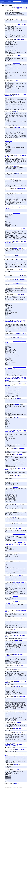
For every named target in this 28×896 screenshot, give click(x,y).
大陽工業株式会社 (17, 732)
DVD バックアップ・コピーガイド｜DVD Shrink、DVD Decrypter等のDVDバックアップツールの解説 (16, 744)
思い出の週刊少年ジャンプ (19, 696)
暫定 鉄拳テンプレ (17, 259)
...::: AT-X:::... (16, 80)
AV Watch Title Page (17, 640)
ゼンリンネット (16, 19)
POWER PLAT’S (17, 728)
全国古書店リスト (17, 523)
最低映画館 (15, 255)
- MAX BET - (16, 769)
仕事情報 (15, 510)
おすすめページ (24, 8)
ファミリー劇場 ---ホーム (19, 24)
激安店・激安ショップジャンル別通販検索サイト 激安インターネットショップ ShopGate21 (15, 321)
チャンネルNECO (17, 55)
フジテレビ (15, 481)
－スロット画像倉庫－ (18, 269)
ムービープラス (16, 63)
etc (23, 7)
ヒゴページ (15, 561)
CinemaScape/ (16, 173)
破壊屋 (14, 629)
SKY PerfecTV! (16, 213)
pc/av (19, 7)
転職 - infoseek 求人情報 (18, 582)
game (21, 7)
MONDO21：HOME (17, 454)
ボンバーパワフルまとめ (18, 279)
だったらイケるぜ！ (17, 504)
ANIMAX (15, 179)
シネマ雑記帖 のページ (18, 283)
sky (24, 7)
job (26, 7)
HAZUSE (15, 553)
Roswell (15, 783)
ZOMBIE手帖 (16, 669)
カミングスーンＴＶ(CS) (18, 287)
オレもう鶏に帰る (17, 722)
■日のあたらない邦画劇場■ (19, 534)
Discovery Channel (17, 248)
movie (17, 7)
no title (14, 10)
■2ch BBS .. (16, 417)
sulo (14, 7)
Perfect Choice (16, 398)
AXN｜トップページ (17, 711)
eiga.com (15, 166)
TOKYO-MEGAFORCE (18, 333)
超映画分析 (15, 764)
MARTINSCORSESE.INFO (19, 749)
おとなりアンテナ (18, 8)
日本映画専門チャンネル (18, 39)
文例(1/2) (15, 517)
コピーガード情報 (17, 575)
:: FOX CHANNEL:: (17, 302)
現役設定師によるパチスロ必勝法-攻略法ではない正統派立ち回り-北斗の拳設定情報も (15, 379)
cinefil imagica (16, 337)
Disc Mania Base (16, 686)
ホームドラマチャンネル (18, 294)
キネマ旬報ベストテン (18, 665)
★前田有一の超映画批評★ (19, 188)
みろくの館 (15, 596)
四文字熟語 (15, 487)
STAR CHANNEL (17, 404)
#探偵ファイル (16, 111)
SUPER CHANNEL (17, 127)
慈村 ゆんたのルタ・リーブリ (19, 528)
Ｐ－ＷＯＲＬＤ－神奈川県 (19, 228)
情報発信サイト (16, 193)
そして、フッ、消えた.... (18, 275)
